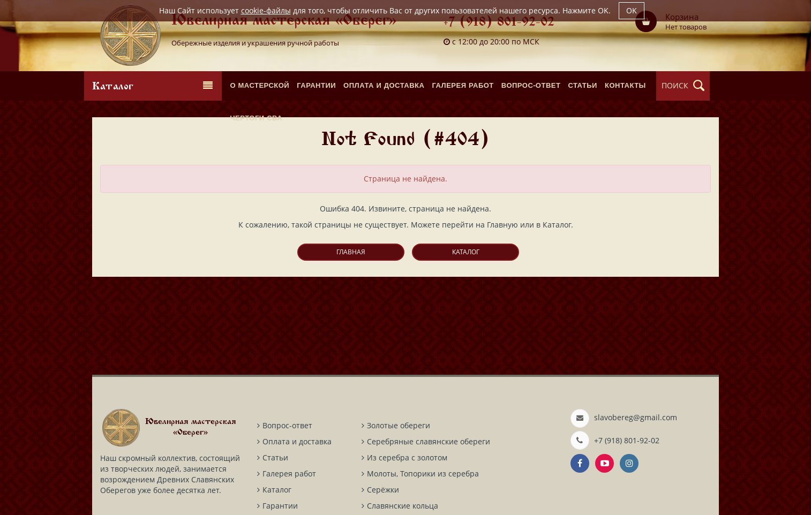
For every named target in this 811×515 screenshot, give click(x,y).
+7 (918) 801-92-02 (499, 22)
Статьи (275, 457)
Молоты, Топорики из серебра (423, 473)
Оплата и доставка (297, 441)
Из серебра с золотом (407, 457)
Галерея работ (289, 473)
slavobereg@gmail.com (635, 417)
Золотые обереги (398, 425)
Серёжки (383, 489)
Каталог (465, 251)
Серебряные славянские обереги (428, 441)
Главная (350, 251)
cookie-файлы (266, 10)
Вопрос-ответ (287, 425)
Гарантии (280, 506)
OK (631, 10)
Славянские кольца (402, 506)
